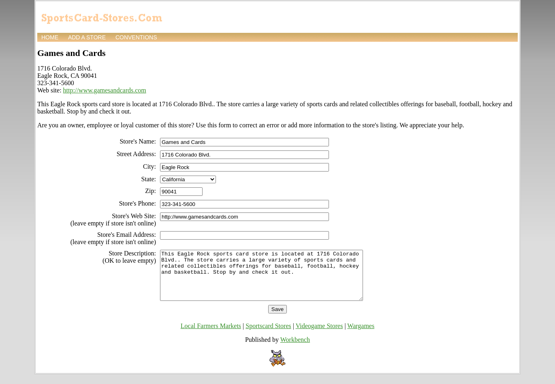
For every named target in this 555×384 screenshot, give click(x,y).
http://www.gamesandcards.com (104, 90)
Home (49, 37)
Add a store (87, 37)
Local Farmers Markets (211, 335)
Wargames (360, 335)
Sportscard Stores (268, 335)
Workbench (295, 349)
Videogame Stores (319, 335)
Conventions (136, 37)
